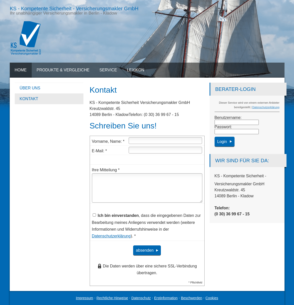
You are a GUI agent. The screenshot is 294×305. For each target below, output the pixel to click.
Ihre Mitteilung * (106, 170)
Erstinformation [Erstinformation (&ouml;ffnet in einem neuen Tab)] (166, 298)
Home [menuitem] (21, 70)
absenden (144, 250)
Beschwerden (191, 298)
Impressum (84, 298)
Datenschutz (141, 298)
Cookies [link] (212, 298)
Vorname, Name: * (108, 141)
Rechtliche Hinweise (112, 298)
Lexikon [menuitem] (135, 70)
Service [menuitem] (108, 70)
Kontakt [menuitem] (29, 99)
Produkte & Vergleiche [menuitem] (63, 70)
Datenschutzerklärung (266, 107)
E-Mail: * (99, 151)
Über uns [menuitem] (30, 88)
